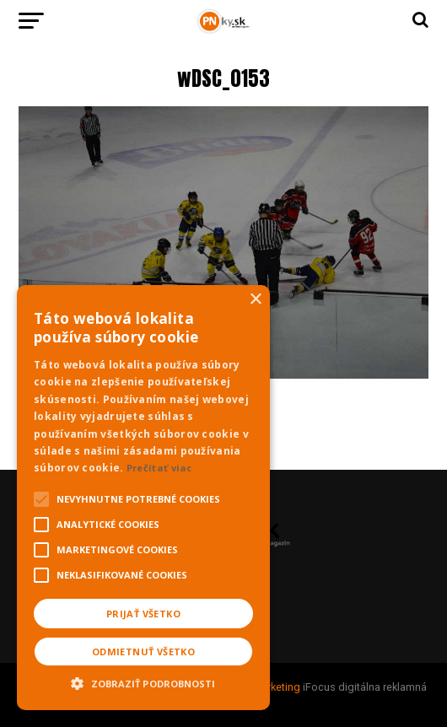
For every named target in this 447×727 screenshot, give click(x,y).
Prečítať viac (159, 467)
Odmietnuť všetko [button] (143, 651)
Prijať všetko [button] (143, 613)
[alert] (143, 497)
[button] (143, 681)
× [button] (255, 299)
